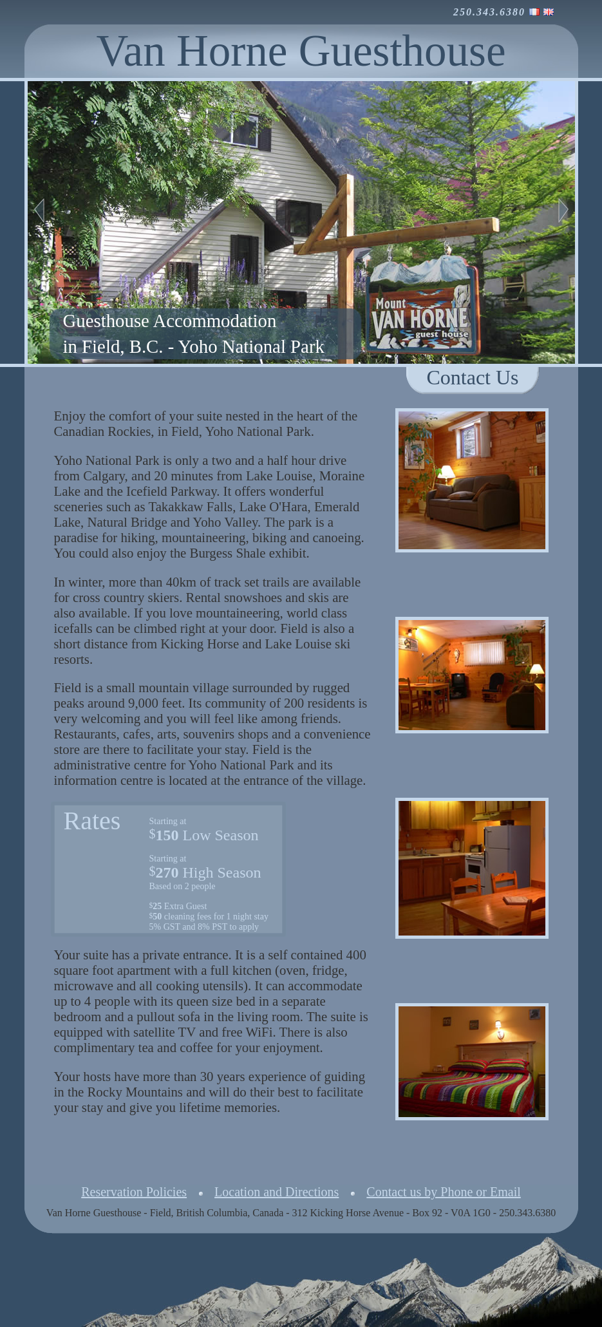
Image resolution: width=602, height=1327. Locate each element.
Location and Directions (276, 1192)
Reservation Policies (134, 1192)
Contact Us (472, 377)
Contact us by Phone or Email (443, 1192)
